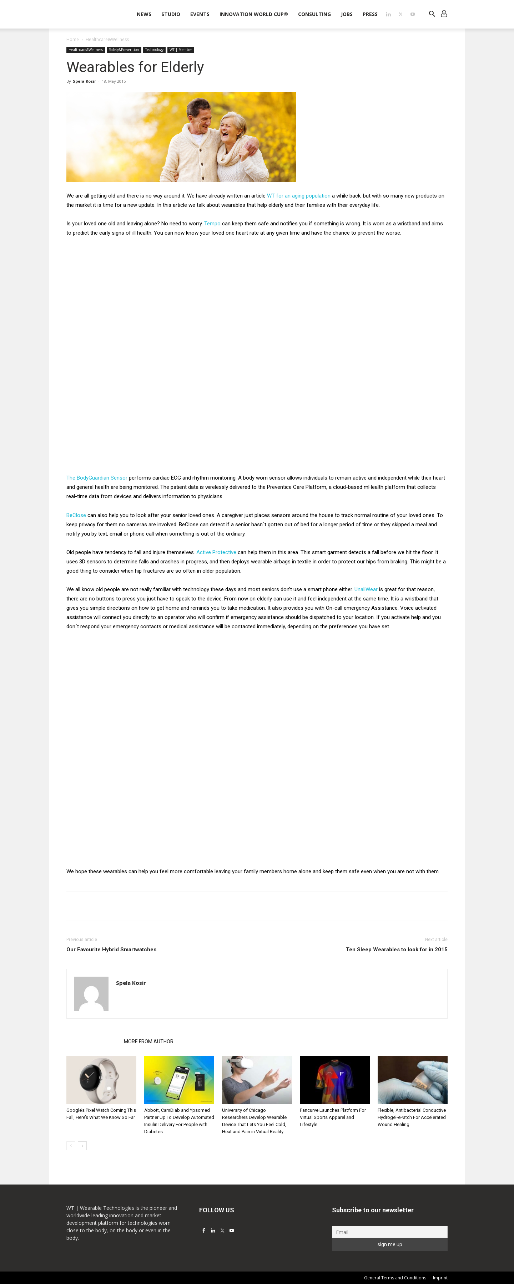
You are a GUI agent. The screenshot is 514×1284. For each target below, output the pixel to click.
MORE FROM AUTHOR (148, 1041)
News (144, 14)
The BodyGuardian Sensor (96, 478)
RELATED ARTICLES (93, 1041)
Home (72, 39)
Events (200, 14)
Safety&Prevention (124, 49)
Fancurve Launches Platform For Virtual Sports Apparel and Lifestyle (333, 1117)
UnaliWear (366, 589)
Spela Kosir (84, 81)
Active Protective (216, 552)
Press (370, 14)
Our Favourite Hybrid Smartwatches (111, 949)
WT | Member (181, 49)
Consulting (314, 14)
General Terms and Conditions (395, 1278)
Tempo (212, 223)
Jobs (347, 14)
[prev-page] (70, 1145)
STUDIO (170, 14)
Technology (154, 49)
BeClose (76, 515)
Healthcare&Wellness (86, 49)
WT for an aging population (299, 196)
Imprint (440, 1278)
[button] (431, 14)
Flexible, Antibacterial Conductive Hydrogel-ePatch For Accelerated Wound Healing (412, 1117)
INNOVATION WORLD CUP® (254, 14)
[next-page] (82, 1145)
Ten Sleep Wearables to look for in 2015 (397, 949)
